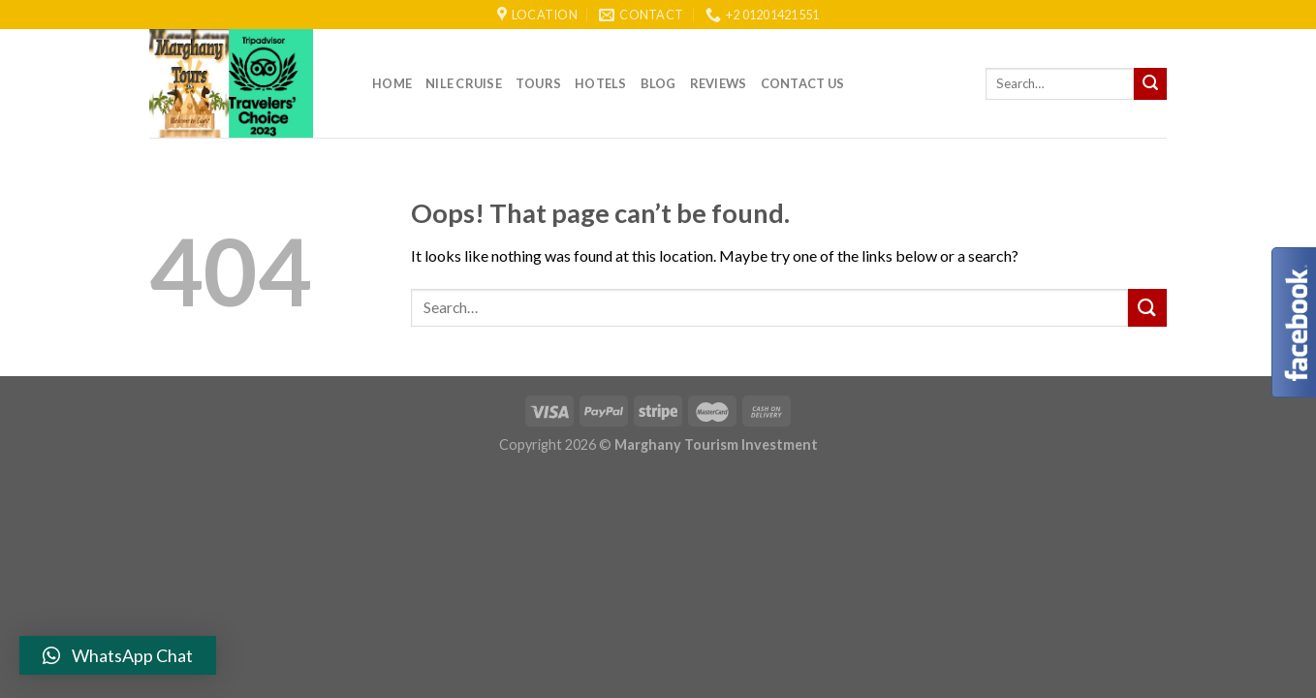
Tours (538, 83)
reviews (718, 83)
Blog (658, 83)
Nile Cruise (463, 83)
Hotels (601, 83)
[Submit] (1150, 84)
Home (392, 83)
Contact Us (803, 83)
